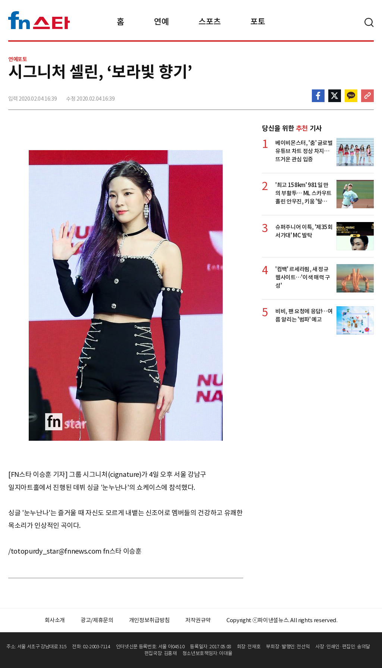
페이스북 (318, 95)
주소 (367, 95)
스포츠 (209, 21)
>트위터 (334, 95)
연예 (161, 21)
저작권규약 (198, 620)
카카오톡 (351, 95)
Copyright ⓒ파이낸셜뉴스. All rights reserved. (281, 620)
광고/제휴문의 (97, 620)
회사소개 (55, 620)
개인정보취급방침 (149, 620)
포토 (257, 21)
